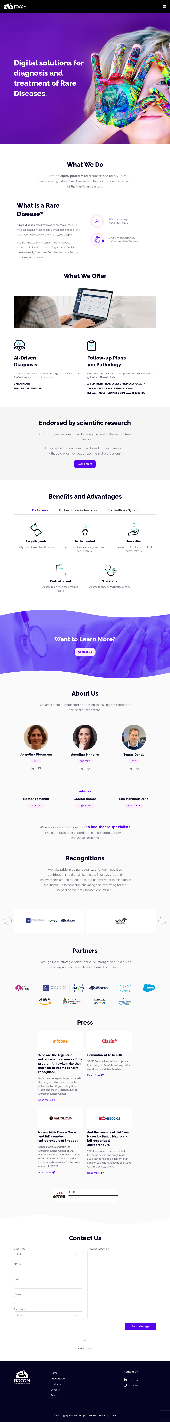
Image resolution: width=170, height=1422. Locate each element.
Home (54, 1372)
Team (54, 1395)
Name (48, 1270)
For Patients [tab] (40, 510)
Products (56, 1384)
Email (48, 1285)
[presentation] (8, 920)
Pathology (48, 1315)
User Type (48, 1254)
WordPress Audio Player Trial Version (105, 1203)
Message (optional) (121, 1284)
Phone (48, 1300)
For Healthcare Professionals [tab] (78, 510)
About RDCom (59, 1378)
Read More (44, 1100)
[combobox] (48, 1254)
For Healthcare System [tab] (123, 510)
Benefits (55, 1389)
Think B (113, 1415)
